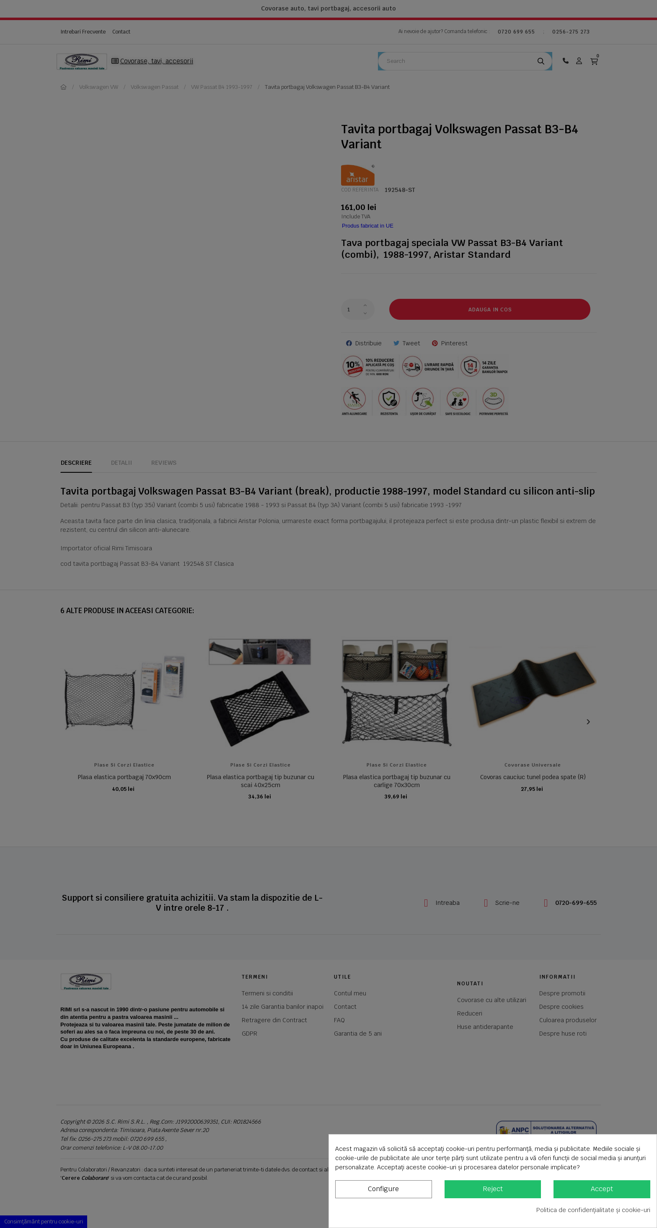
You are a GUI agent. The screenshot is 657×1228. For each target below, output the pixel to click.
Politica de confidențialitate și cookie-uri (593, 1210)
